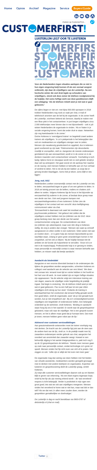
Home (8, 8)
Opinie (20, 8)
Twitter (42, 456)
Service (64, 8)
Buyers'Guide (82, 8)
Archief (34, 8)
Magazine (49, 8)
